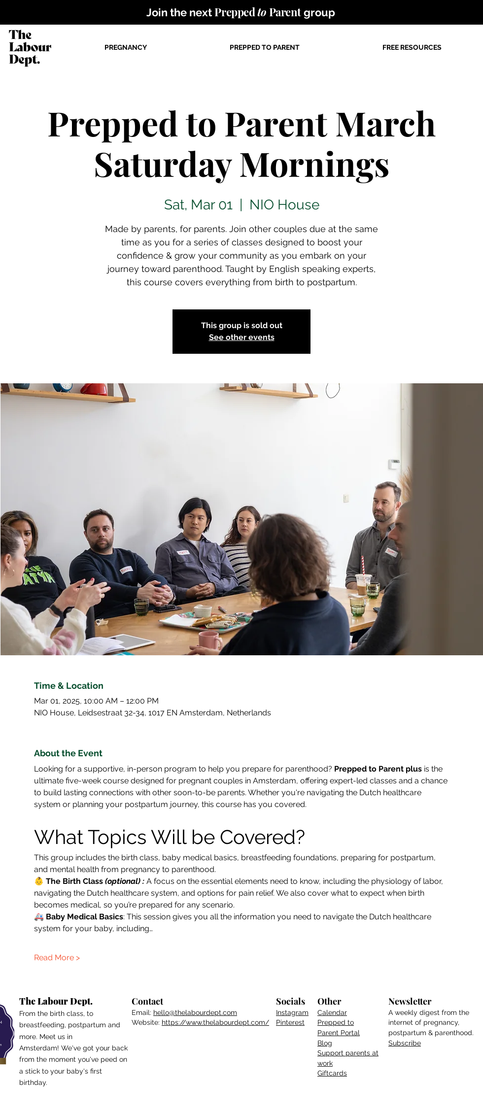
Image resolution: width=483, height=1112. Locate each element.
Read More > (57, 957)
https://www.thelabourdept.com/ (215, 1022)
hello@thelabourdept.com (195, 1012)
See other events (242, 337)
